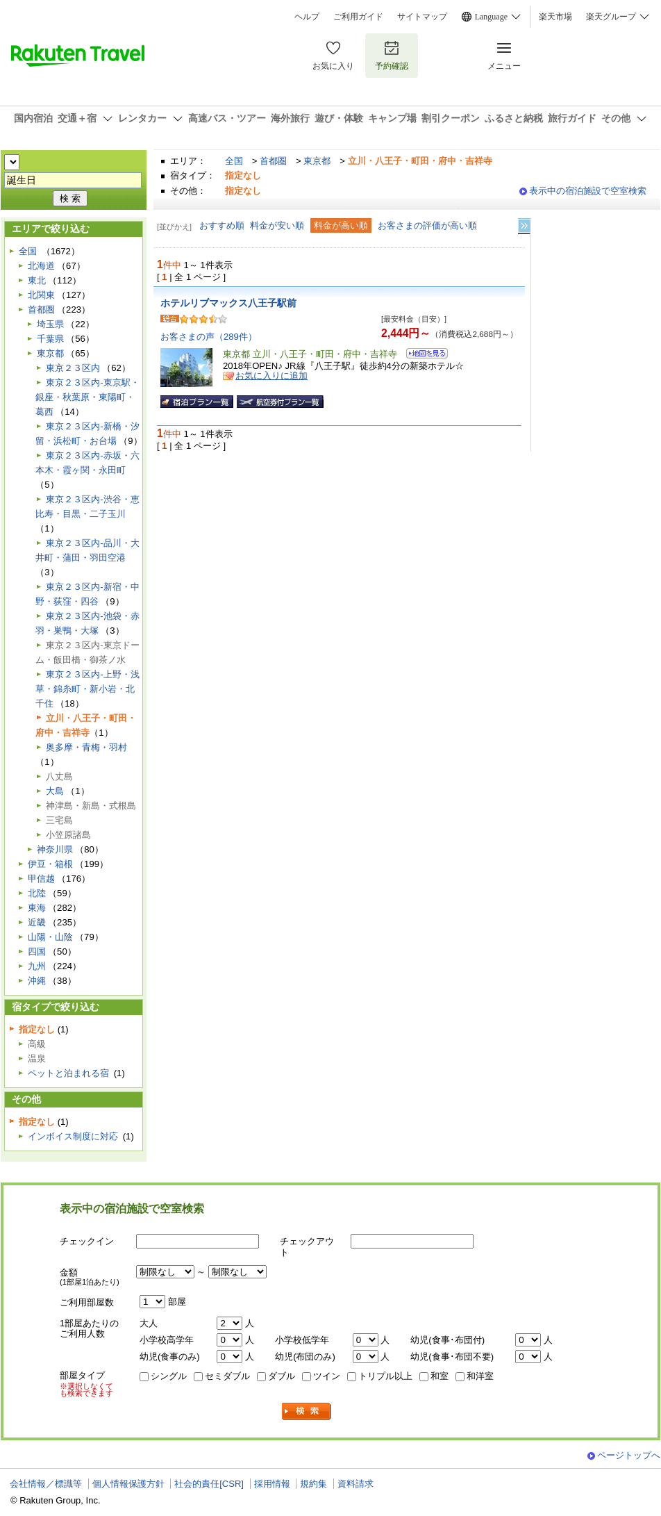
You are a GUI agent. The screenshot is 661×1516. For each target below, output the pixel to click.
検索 (307, 1411)
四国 (37, 951)
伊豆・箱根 (50, 864)
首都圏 (273, 161)
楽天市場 (555, 17)
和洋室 (480, 1376)
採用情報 (272, 1483)
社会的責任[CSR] (209, 1483)
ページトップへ (628, 1455)
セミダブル (227, 1376)
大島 (55, 791)
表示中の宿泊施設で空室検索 (587, 191)
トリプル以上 (385, 1376)
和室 (439, 1376)
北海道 (41, 266)
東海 (37, 908)
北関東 (41, 295)
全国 (234, 161)
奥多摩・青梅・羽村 (86, 747)
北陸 (37, 893)
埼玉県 (50, 324)
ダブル (281, 1376)
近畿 (37, 922)
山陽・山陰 (50, 937)
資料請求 (355, 1483)
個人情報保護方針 (128, 1483)
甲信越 (41, 878)
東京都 (316, 161)
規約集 (313, 1483)
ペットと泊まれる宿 (68, 1073)
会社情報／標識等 (46, 1483)
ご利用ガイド (358, 17)
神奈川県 (55, 849)
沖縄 (37, 980)
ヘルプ (306, 17)
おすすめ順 (221, 225)
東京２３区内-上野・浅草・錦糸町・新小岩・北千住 (87, 689)
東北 (37, 280)
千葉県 (50, 338)
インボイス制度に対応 (73, 1136)
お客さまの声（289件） (208, 336)
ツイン (326, 1376)
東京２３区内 (73, 368)
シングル (169, 1376)
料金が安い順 (277, 225)
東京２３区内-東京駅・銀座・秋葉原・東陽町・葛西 (87, 397)
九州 (37, 966)
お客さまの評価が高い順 (427, 225)
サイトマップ (422, 17)
